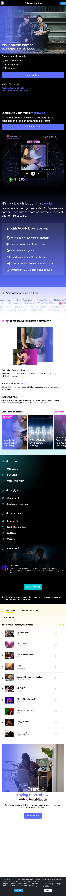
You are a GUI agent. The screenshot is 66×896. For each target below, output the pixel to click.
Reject (48, 890)
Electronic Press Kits (15, 504)
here (47, 886)
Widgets (9, 539)
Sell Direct (9, 533)
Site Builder (10, 469)
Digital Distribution (14, 527)
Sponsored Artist (13, 481)
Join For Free (33, 75)
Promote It (10, 521)
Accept (18, 890)
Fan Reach (10, 475)
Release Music (33, 126)
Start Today (33, 815)
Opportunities (11, 498)
